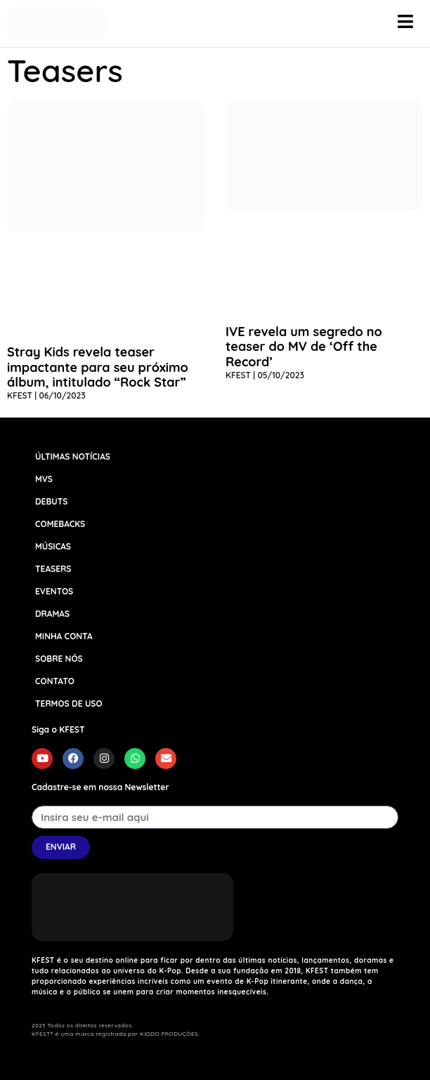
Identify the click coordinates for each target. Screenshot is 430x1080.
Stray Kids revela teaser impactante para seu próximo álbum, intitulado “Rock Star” (97, 367)
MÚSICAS (53, 546)
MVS (44, 479)
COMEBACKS (60, 524)
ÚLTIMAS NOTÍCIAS (72, 456)
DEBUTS (51, 501)
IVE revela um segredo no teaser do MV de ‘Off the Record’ (304, 347)
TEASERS (53, 569)
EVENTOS (54, 591)
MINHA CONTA (64, 636)
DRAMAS (52, 613)
